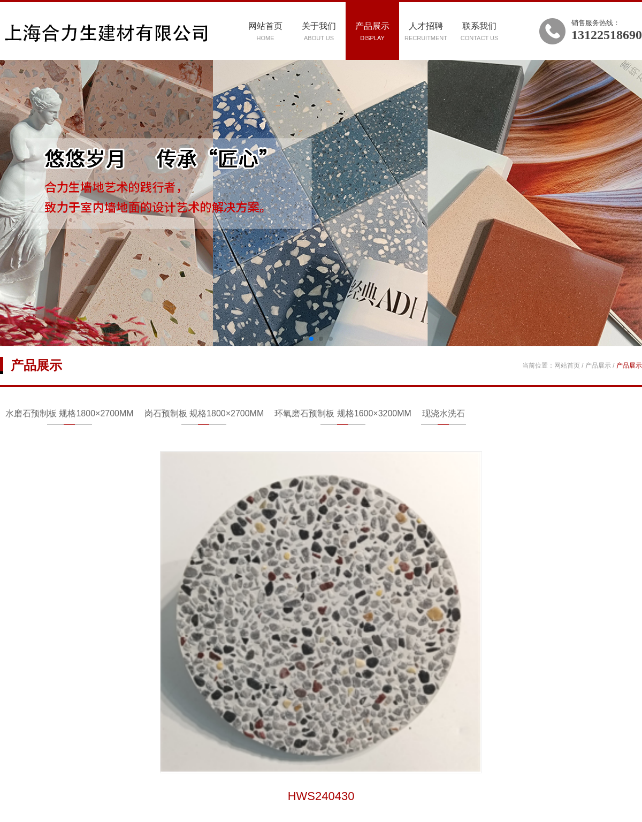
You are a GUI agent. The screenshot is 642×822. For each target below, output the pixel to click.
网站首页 (265, 31)
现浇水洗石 (443, 413)
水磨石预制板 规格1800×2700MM (69, 413)
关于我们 (319, 31)
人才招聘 (426, 31)
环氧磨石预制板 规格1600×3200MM (342, 413)
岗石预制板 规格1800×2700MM (204, 413)
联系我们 (479, 31)
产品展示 (372, 31)
